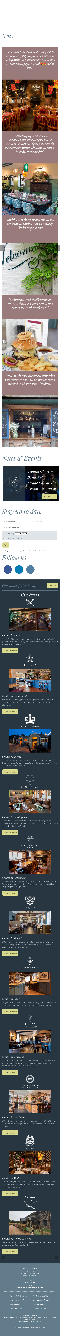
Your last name (37, 522)
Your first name (10, 522)
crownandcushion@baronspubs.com (30, 1287)
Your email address (11, 528)
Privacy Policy (43, 551)
